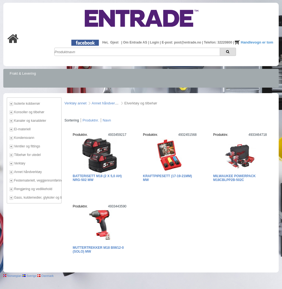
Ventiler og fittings (27, 146)
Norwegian (12, 275)
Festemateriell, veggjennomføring (37, 180)
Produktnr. (91, 120)
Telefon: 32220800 (218, 42)
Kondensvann (24, 138)
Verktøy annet (75, 103)
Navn (107, 120)
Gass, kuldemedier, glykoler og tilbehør (37, 197)
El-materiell (22, 129)
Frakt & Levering (23, 73)
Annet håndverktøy (28, 172)
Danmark (45, 275)
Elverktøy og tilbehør (140, 103)
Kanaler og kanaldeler (30, 121)
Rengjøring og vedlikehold (33, 189)
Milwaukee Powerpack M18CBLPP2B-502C (234, 178)
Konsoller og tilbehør (29, 112)
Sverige (30, 275)
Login (155, 42)
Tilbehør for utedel (27, 155)
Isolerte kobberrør (27, 104)
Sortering (71, 120)
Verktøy (19, 163)
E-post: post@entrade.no (182, 42)
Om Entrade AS (135, 42)
